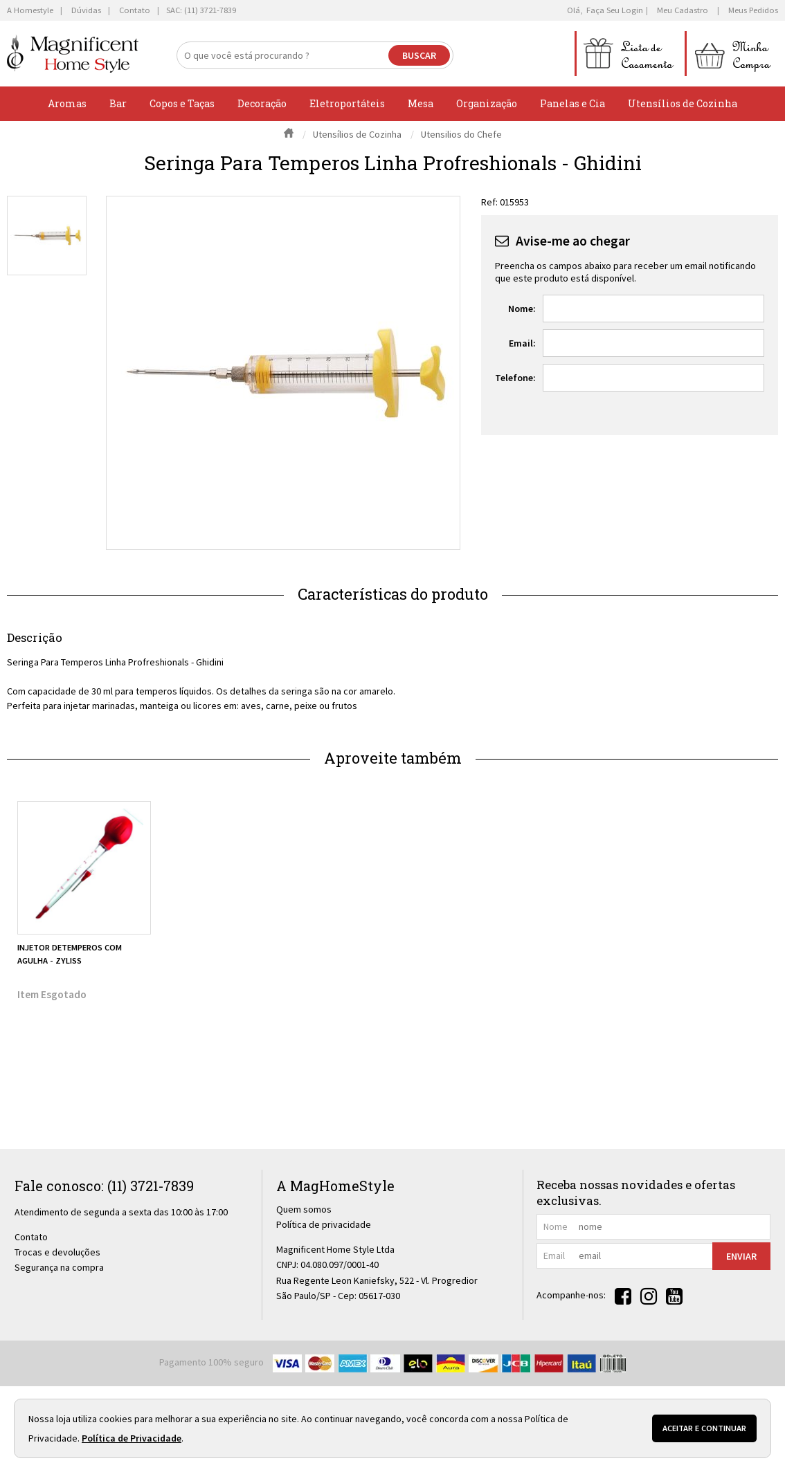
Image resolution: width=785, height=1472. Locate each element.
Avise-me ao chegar (573, 240)
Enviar (741, 1256)
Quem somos (304, 1209)
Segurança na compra (59, 1267)
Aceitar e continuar (704, 1428)
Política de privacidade (323, 1224)
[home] (72, 54)
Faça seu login (614, 10)
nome (555, 1226)
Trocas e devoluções (57, 1252)
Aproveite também (393, 758)
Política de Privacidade (131, 1438)
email (554, 1255)
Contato (31, 1237)
